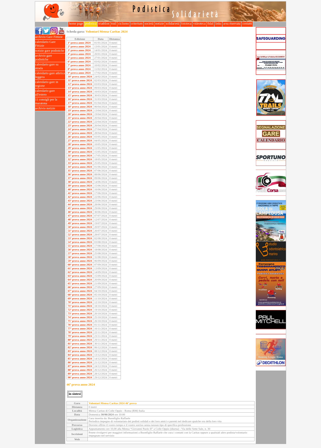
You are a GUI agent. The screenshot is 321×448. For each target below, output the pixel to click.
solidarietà (172, 23)
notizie (159, 23)
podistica (90, 23)
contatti (247, 23)
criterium (136, 23)
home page (76, 23)
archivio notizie (50, 108)
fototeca (186, 23)
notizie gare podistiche (50, 50)
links (218, 23)
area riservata (231, 23)
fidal (210, 23)
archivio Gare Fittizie (50, 37)
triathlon (104, 23)
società (149, 23)
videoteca (199, 23)
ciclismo (123, 23)
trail (113, 23)
